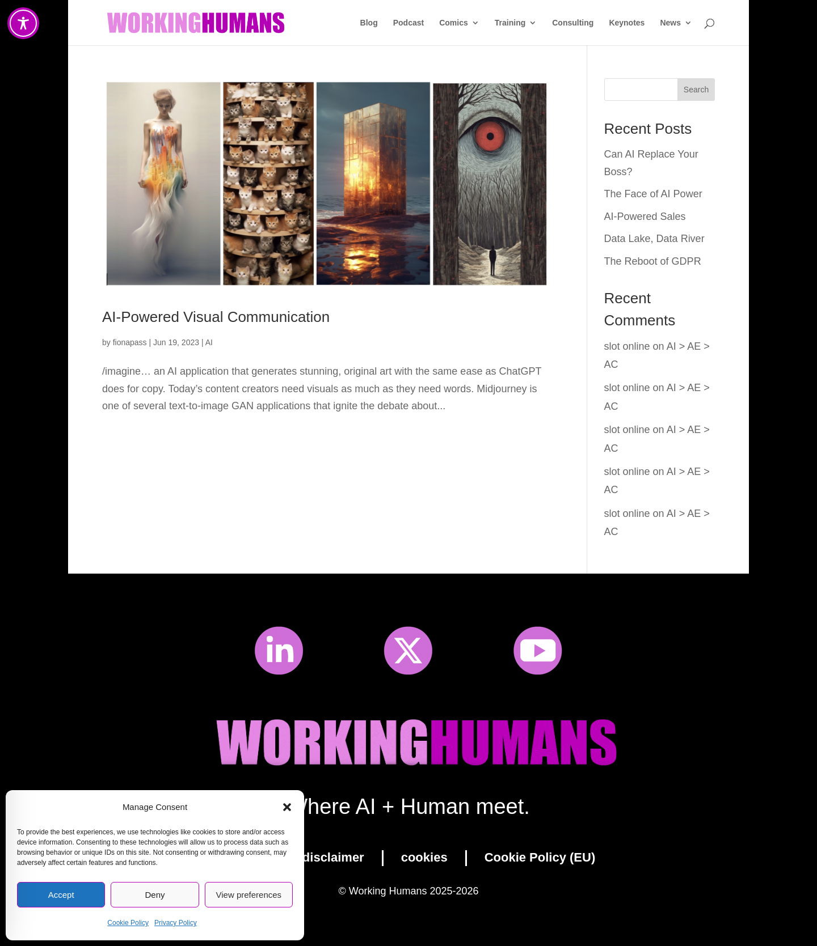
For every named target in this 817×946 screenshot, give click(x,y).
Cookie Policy (128, 923)
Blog (369, 23)
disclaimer (333, 857)
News (670, 23)
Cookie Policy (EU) (540, 857)
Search (696, 89)
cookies (424, 857)
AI (209, 342)
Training (510, 23)
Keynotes (627, 23)
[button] (287, 807)
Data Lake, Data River (654, 238)
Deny (155, 895)
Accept (61, 895)
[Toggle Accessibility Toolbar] (23, 23)
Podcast (408, 23)
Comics (453, 23)
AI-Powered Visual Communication (216, 316)
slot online (627, 346)
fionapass (130, 342)
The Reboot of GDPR (652, 261)
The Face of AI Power (653, 194)
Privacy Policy (175, 923)
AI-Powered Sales (645, 216)
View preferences (249, 895)
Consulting (572, 23)
